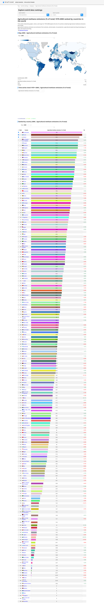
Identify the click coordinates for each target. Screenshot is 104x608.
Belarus (24, 307)
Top (19, 6)
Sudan (24, 174)
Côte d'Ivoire (26, 473)
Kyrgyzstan (25, 252)
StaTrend (9, 2)
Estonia (24, 332)
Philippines (25, 207)
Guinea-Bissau (26, 198)
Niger (24, 234)
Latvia (24, 337)
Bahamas (25, 537)
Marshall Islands (26, 590)
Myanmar (25, 152)
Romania (25, 442)
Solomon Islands (26, 508)
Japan (24, 280)
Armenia (25, 454)
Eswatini (25, 400)
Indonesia (25, 449)
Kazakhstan (25, 423)
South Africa (26, 407)
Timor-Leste (25, 530)
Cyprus (24, 475)
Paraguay (25, 236)
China (24, 430)
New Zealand (26, 176)
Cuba (24, 283)
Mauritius (25, 570)
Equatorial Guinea (27, 583)
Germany (25, 320)
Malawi (24, 486)
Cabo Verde (25, 322)
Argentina (25, 217)
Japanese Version (23, 30)
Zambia (24, 241)
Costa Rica (25, 339)
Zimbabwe (25, 278)
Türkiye (24, 432)
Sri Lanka (25, 356)
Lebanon (25, 547)
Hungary (25, 456)
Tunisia (24, 437)
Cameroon (25, 325)
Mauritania (25, 145)
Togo (24, 413)
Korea (24, 434)
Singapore (25, 595)
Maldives (25, 588)
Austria (24, 271)
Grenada (25, 575)
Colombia (25, 268)
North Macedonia (27, 418)
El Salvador (25, 370)
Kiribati (24, 353)
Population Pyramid (29, 2)
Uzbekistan (25, 532)
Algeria (24, 534)
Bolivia (24, 195)
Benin (24, 297)
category (32, 6)
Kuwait (24, 559)
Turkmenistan (26, 495)
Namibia (25, 164)
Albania (24, 261)
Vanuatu (25, 224)
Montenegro (25, 375)
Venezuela (25, 420)
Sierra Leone (26, 302)
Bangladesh (25, 215)
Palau (24, 593)
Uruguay (25, 143)
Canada (25, 468)
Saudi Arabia (26, 557)
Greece (24, 389)
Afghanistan (25, 384)
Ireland (24, 137)
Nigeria (24, 446)
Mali (24, 150)
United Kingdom (26, 425)
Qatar (24, 565)
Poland (24, 463)
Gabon (24, 491)
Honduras (25, 304)
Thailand (25, 264)
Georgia (25, 493)
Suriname (25, 439)
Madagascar (26, 159)
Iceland (24, 351)
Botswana (25, 162)
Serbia (24, 444)
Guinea (24, 222)
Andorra (25, 585)
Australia (25, 288)
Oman (24, 498)
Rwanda (25, 273)
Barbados (25, 572)
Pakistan (25, 171)
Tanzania (25, 239)
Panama (25, 327)
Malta (24, 397)
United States (26, 461)
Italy (24, 387)
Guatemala (25, 346)
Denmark (25, 200)
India (24, 212)
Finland (24, 382)
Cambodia (25, 157)
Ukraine (24, 500)
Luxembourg (26, 219)
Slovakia (25, 470)
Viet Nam (25, 285)
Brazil (24, 183)
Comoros (25, 167)
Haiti (24, 243)
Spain (24, 290)
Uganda (25, 311)
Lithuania (25, 314)
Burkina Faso (26, 155)
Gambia (25, 300)
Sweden (25, 276)
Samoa (24, 377)
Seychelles (25, 601)
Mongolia (25, 147)
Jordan (24, 525)
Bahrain (24, 577)
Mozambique (26, 256)
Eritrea (24, 181)
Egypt (24, 451)
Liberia (24, 555)
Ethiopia (25, 229)
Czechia (25, 488)
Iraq (24, 466)
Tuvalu (24, 134)
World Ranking (19, 2)
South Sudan (26, 329)
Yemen (24, 309)
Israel (24, 552)
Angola (24, 363)
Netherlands (25, 295)
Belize (24, 458)
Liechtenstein (26, 132)
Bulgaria (25, 480)
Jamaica (25, 395)
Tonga (24, 254)
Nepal (24, 227)
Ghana (24, 427)
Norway (24, 372)
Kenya (24, 205)
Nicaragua (25, 203)
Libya (24, 568)
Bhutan (24, 334)
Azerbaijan (25, 539)
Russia (24, 550)
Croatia (24, 402)
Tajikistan (25, 186)
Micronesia (25, 188)
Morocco (25, 380)
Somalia (25, 169)
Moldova (25, 478)
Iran (24, 503)
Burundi (25, 341)
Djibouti (25, 231)
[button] (25, 36)
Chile (24, 358)
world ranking (24, 6)
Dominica (25, 348)
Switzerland (25, 191)
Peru (24, 292)
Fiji (24, 193)
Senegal (25, 266)
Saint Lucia (25, 545)
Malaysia (25, 527)
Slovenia (25, 360)
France (24, 259)
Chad (24, 210)
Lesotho (25, 344)
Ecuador (25, 368)
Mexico (24, 405)
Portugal (25, 415)
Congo (24, 365)
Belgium (25, 249)
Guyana (24, 179)
